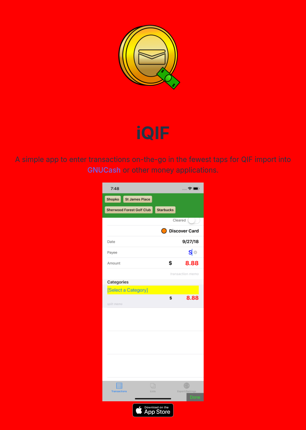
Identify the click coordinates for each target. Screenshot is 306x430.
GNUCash (103, 170)
